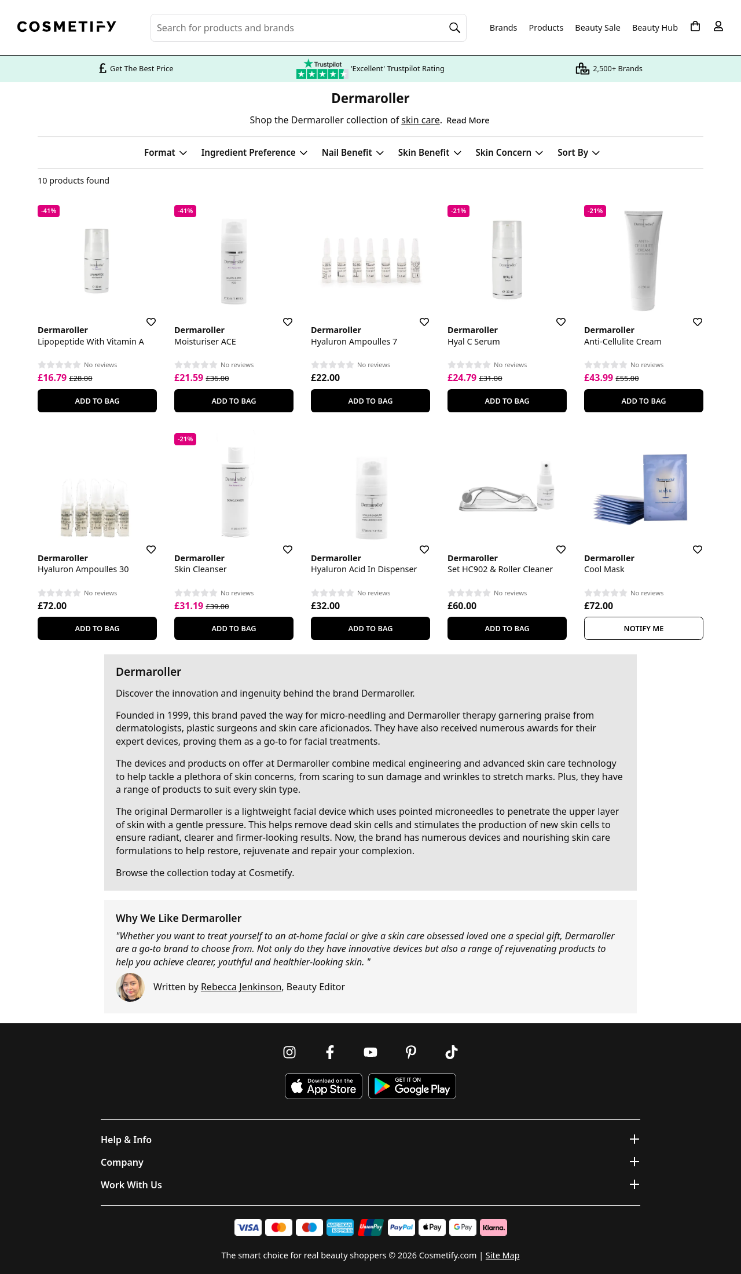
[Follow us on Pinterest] (411, 1052)
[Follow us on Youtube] (370, 1052)
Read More (467, 120)
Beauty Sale (598, 27)
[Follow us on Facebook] (330, 1052)
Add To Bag (97, 401)
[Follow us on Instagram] (289, 1052)
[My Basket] (695, 26)
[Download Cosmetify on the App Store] (323, 1086)
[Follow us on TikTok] (451, 1052)
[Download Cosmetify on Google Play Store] (412, 1086)
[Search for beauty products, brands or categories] (309, 28)
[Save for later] (143, 315)
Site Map (503, 1255)
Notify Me (644, 628)
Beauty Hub (655, 27)
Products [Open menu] (546, 27)
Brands (504, 27)
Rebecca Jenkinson (241, 986)
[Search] (455, 28)
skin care (420, 120)
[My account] (718, 26)
